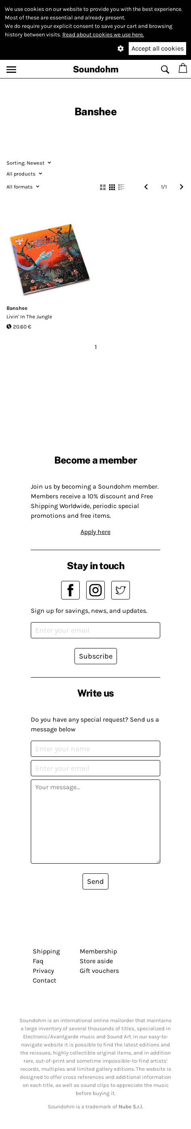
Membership (98, 951)
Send (95, 881)
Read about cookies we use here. (103, 34)
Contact (44, 980)
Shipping (46, 951)
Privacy (43, 970)
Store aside (96, 961)
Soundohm (96, 69)
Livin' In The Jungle (29, 316)
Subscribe (95, 656)
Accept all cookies (158, 48)
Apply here (95, 532)
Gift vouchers (99, 970)
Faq (38, 961)
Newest (28, 163)
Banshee (17, 308)
